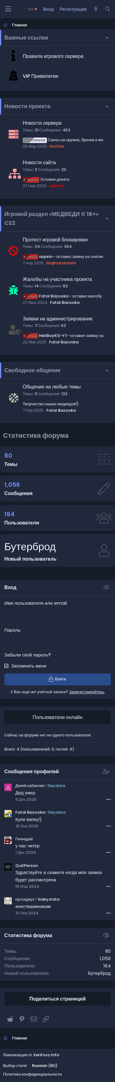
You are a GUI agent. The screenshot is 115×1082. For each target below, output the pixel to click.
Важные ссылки (26, 37)
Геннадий (24, 839)
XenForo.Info (46, 1055)
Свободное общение (32, 370)
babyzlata (48, 899)
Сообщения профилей (31, 771)
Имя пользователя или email (35, 603)
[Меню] (8, 9)
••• (108, 799)
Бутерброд (30, 546)
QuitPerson (26, 865)
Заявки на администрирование (58, 318)
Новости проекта (27, 106)
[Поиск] (108, 9)
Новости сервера (42, 123)
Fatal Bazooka (64, 302)
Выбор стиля (15, 1066)
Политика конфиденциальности (32, 1074)
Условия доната (46, 179)
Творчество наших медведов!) (51, 404)
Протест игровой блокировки (55, 239)
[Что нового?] (96, 9)
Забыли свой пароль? (27, 655)
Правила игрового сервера (53, 56)
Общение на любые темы (52, 386)
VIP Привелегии (40, 76)
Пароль (12, 630)
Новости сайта (39, 162)
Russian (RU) (44, 1066)
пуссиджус (25, 899)
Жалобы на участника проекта (57, 279)
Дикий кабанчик (29, 786)
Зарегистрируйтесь (87, 692)
